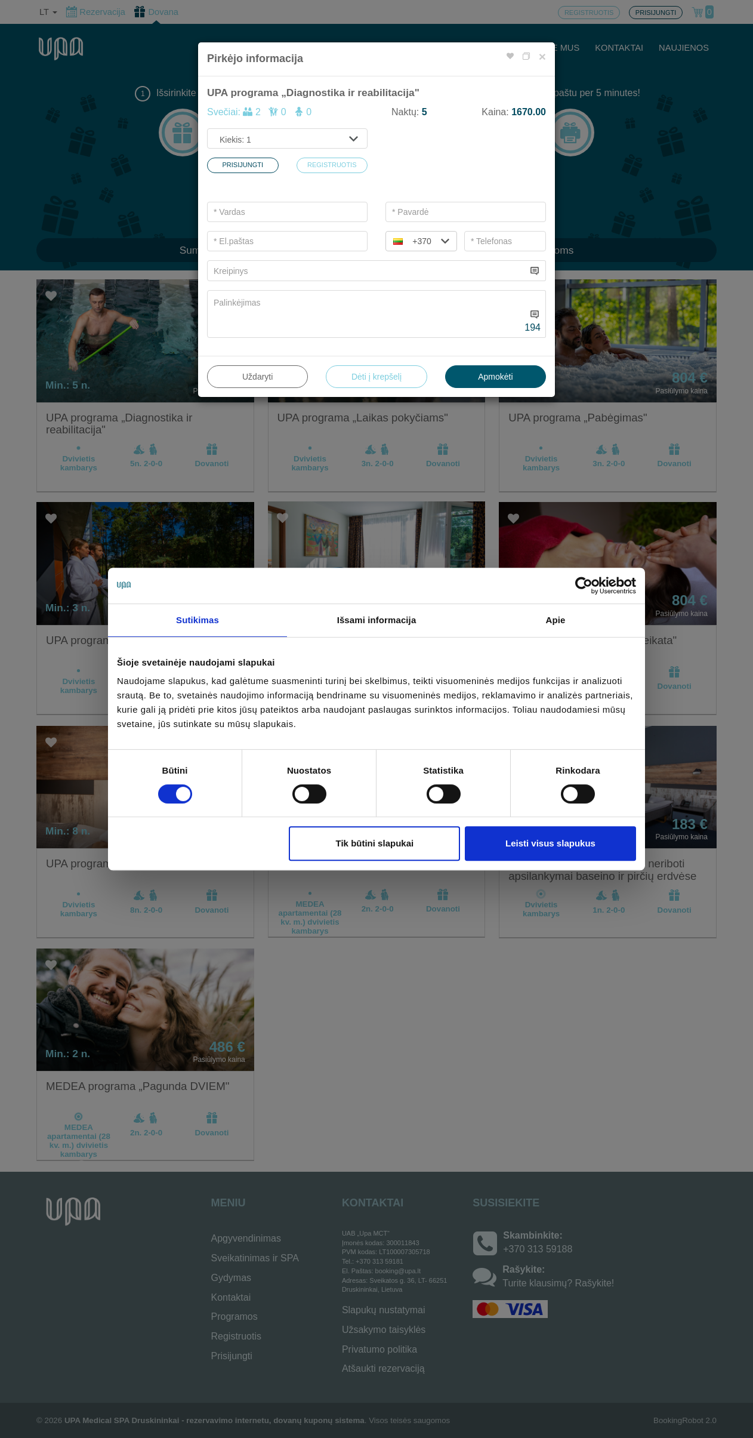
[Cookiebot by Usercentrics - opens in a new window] (584, 586)
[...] (367, 270)
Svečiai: (259, 112)
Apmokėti (495, 376)
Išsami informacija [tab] (376, 620)
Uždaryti (257, 376)
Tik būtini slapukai (375, 843)
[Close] (542, 56)
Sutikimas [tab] (197, 620)
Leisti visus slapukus (550, 843)
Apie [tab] (556, 620)
